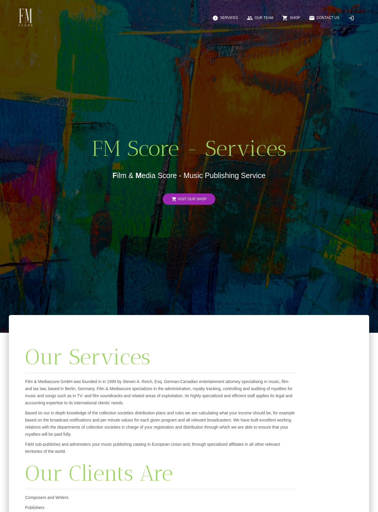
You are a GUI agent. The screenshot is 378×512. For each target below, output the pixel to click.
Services (225, 18)
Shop (291, 18)
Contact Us (324, 18)
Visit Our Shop (189, 199)
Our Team (260, 18)
